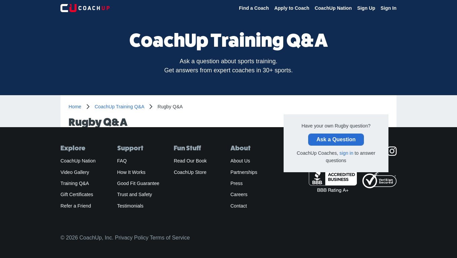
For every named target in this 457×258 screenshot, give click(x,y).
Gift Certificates (76, 194)
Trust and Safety (134, 194)
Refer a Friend (75, 206)
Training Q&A (74, 183)
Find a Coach (254, 8)
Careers (239, 194)
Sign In (389, 8)
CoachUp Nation (333, 8)
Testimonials (130, 206)
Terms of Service (170, 238)
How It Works (131, 172)
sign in (346, 153)
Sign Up (366, 8)
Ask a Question (336, 139)
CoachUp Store (190, 172)
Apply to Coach (291, 8)
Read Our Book (190, 160)
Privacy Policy (132, 238)
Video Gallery (74, 172)
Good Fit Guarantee (138, 183)
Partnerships (244, 172)
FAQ (122, 160)
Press (237, 183)
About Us (240, 160)
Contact (239, 206)
